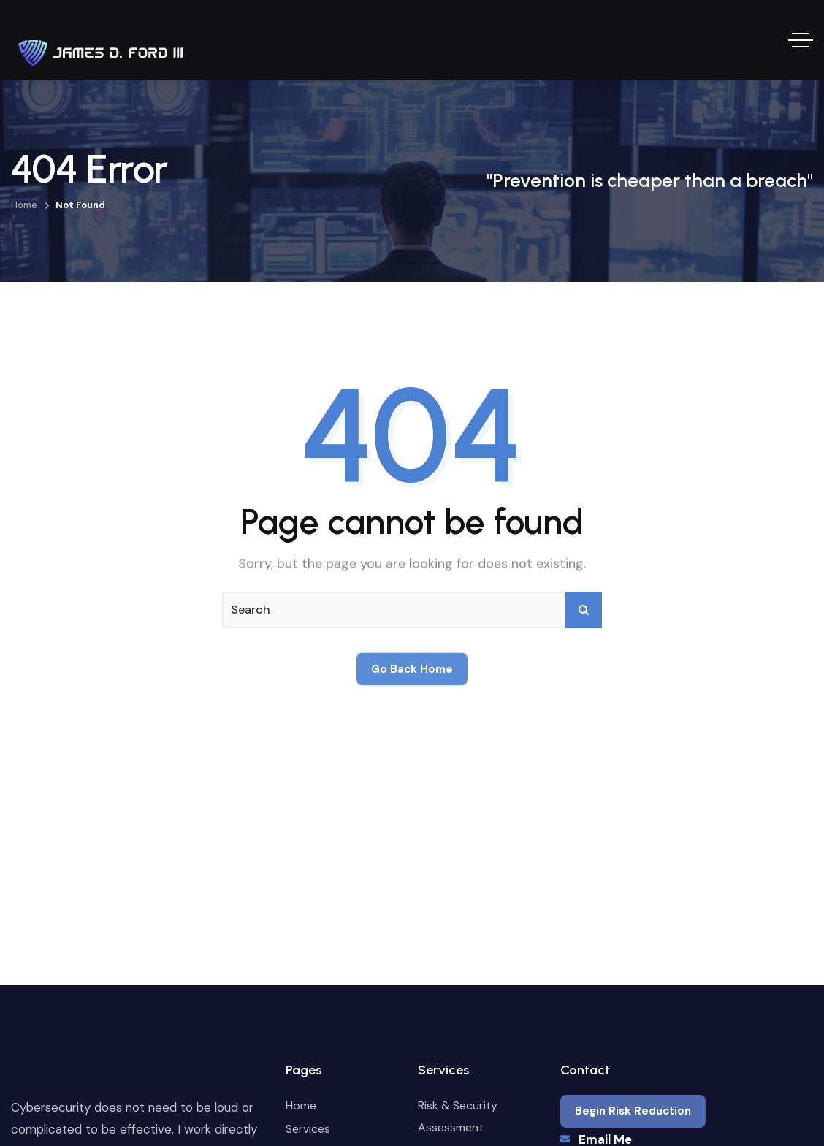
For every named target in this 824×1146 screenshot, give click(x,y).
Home (24, 205)
